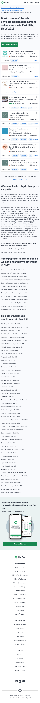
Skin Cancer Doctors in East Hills (11, 482)
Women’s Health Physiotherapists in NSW (11, 10)
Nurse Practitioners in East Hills (10, 423)
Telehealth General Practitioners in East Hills (14, 340)
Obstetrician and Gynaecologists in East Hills (14, 426)
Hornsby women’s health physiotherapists (13, 286)
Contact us (20, 662)
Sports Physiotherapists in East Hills (11, 486)
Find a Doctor (20, 567)
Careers (20, 659)
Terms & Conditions (20, 666)
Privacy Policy (20, 670)
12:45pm (14, 169)
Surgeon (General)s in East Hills (10, 489)
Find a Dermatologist (20, 598)
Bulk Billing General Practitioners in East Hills (14, 334)
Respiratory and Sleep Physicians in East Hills (14, 476)
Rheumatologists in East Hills (9, 479)
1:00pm (14, 76)
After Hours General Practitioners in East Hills (14, 327)
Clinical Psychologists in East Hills (11, 370)
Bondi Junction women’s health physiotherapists (15, 280)
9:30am (14, 108)
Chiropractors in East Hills (8, 367)
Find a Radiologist (20, 602)
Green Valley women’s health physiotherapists (14, 299)
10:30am (14, 60)
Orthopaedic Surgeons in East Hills (11, 439)
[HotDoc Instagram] (23, 681)
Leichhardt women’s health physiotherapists (14, 276)
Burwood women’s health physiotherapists (13, 273)
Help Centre (20, 610)
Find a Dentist (20, 571)
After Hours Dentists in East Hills (11, 324)
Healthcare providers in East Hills (11, 492)
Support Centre (20, 644)
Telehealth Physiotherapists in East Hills (12, 344)
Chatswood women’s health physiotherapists (14, 283)
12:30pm (23, 123)
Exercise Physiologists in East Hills (11, 406)
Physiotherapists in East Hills (9, 456)
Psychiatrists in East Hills (8, 463)
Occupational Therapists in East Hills (12, 429)
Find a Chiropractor (20, 583)
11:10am (24, 155)
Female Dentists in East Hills (9, 350)
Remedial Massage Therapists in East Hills (13, 472)
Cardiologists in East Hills (8, 363)
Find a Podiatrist (20, 579)
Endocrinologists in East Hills (9, 403)
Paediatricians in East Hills (8, 446)
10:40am (15, 155)
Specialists (20, 636)
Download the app (20, 544)
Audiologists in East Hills (8, 360)
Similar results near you (20, 179)
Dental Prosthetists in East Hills (10, 383)
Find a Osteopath (20, 594)
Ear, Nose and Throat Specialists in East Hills (14, 400)
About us (20, 655)
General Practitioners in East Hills (11, 413)
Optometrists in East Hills (8, 436)
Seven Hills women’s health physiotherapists (14, 296)
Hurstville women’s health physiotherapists (13, 309)
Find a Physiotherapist (20, 575)
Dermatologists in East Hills (9, 390)
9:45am (14, 139)
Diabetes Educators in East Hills (10, 393)
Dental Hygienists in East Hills (10, 380)
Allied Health (20, 628)
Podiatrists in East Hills (7, 459)
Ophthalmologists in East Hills (10, 433)
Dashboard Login (20, 640)
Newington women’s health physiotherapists (14, 289)
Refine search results (9, 44)
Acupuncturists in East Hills (9, 357)
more (35, 60)
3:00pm (23, 169)
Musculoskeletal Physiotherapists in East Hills (14, 420)
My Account (20, 606)
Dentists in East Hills (7, 387)
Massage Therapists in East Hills (10, 416)
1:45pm (23, 108)
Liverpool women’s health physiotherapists (13, 303)
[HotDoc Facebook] (16, 681)
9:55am (23, 139)
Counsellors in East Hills (8, 377)
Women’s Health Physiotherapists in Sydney (14, 249)
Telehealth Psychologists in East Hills (11, 347)
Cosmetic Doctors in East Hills (10, 373)
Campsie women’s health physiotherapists (13, 306)
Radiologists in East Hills (8, 469)
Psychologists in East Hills (8, 466)
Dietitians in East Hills (7, 396)
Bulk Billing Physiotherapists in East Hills (13, 337)
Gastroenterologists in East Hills (10, 410)
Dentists (20, 632)
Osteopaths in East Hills (8, 443)
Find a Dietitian (20, 591)
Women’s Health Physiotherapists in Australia (12, 8)
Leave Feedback (20, 614)
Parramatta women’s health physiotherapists (14, 293)
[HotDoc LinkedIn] (20, 681)
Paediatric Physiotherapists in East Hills (12, 449)
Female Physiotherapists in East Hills (11, 353)
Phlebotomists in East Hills (9, 453)
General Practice (20, 625)
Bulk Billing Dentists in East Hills (10, 330)
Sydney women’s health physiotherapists (13, 270)
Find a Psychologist (20, 587)
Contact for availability (20, 92)
